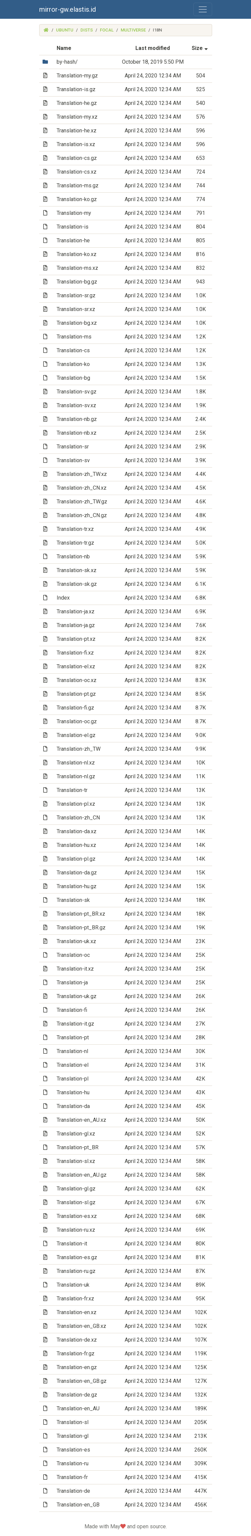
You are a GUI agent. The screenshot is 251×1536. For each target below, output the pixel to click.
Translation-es (73, 1450)
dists (86, 30)
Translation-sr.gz (76, 295)
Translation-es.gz (77, 1257)
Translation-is (72, 227)
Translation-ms (74, 336)
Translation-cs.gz (77, 158)
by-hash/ (67, 62)
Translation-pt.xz (76, 639)
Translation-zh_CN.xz (82, 488)
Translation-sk (73, 900)
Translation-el (72, 1065)
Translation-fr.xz (75, 1298)
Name (64, 48)
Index (63, 598)
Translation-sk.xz (77, 570)
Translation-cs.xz (77, 172)
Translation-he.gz (77, 103)
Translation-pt (73, 1037)
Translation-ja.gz (76, 625)
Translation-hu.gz (77, 886)
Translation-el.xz (76, 666)
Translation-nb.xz (77, 433)
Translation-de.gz (77, 1395)
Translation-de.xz (77, 1340)
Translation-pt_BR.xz (81, 914)
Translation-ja (72, 982)
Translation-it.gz (75, 1024)
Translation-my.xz (77, 117)
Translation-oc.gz (77, 721)
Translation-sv (73, 460)
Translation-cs (73, 350)
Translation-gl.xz (76, 1133)
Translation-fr (72, 1477)
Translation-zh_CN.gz (82, 515)
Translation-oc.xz (77, 680)
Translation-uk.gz (77, 996)
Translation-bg (73, 378)
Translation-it (72, 1243)
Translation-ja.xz (76, 611)
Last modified (152, 48)
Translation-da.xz (77, 831)
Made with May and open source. (125, 1526)
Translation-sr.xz (76, 309)
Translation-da (73, 1106)
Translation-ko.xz (77, 254)
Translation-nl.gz (76, 776)
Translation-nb (73, 556)
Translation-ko (73, 364)
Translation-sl (72, 1422)
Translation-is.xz (76, 144)
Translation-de (73, 1491)
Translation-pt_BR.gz (81, 927)
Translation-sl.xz (76, 1161)
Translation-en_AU (78, 1408)
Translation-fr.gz (76, 1353)
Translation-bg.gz (77, 282)
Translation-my (74, 213)
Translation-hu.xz (76, 845)
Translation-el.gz (76, 735)
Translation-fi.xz (75, 653)
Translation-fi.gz (75, 707)
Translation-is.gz (76, 89)
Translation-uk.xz (76, 941)
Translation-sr (73, 446)
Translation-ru (72, 1463)
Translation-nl (72, 1051)
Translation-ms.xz (77, 268)
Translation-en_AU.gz (82, 1175)
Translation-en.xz (77, 1312)
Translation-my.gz (77, 75)
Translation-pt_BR (78, 1147)
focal (107, 30)
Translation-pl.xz (76, 804)
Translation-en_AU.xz (81, 1120)
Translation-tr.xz (75, 529)
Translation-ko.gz (77, 199)
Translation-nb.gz (77, 419)
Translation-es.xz (77, 1216)
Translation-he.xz (77, 130)
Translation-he (73, 240)
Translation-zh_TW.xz (82, 474)
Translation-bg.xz (77, 323)
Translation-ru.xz (76, 1230)
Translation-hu (73, 1092)
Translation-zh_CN (78, 817)
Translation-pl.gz (76, 859)
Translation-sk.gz (77, 584)
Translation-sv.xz (76, 405)
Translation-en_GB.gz (82, 1381)
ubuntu (64, 30)
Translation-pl (72, 1079)
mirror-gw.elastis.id (67, 9)
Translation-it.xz (75, 969)
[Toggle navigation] (202, 9)
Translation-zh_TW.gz (82, 501)
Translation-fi (72, 1010)
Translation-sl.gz (76, 1202)
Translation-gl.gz (76, 1188)
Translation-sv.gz (77, 391)
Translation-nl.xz (76, 762)
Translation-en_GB (78, 1504)
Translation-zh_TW (79, 749)
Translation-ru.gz (76, 1271)
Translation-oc (73, 955)
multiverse (133, 30)
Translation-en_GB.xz (81, 1326)
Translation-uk (73, 1285)
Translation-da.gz (77, 872)
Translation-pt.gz (76, 694)
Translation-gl (72, 1436)
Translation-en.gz (77, 1367)
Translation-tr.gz (75, 543)
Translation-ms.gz (78, 185)
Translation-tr (72, 790)
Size (200, 48)
